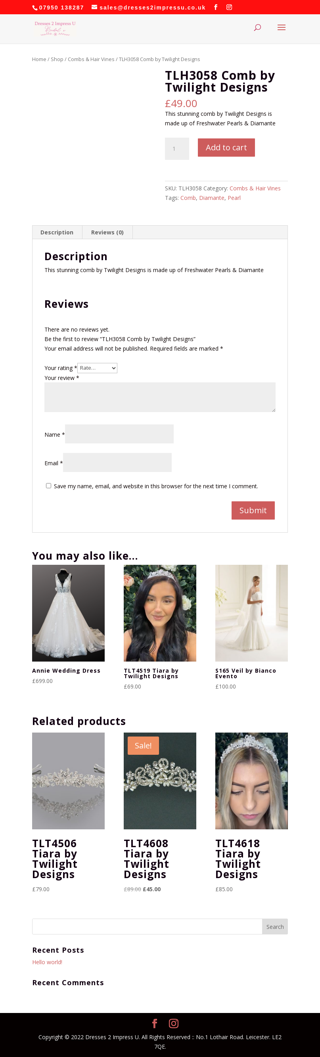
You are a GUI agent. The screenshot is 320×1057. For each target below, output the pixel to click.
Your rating (60, 367)
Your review (61, 378)
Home (39, 59)
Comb (188, 197)
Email (53, 463)
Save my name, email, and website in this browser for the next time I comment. (156, 486)
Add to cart (226, 147)
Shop (57, 59)
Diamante (211, 197)
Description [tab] (56, 232)
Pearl (234, 197)
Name (54, 434)
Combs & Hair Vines (91, 59)
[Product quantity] (177, 149)
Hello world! (47, 962)
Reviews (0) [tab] (107, 232)
